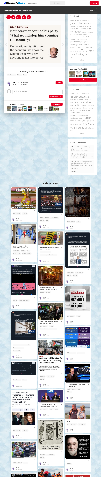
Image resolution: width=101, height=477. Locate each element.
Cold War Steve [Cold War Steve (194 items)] (87, 26)
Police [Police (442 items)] (78, 39)
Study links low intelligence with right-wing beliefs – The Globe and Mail (82, 156)
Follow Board (56, 104)
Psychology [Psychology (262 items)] (74, 45)
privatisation (17, 253)
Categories (33, 3)
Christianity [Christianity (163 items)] (80, 26)
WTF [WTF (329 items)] (72, 57)
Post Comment (55, 97)
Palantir (75, 275)
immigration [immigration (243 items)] (90, 32)
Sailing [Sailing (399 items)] (80, 47)
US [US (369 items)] (89, 55)
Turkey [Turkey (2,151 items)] (80, 54)
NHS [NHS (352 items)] (88, 37)
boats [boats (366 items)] (82, 20)
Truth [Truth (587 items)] (72, 54)
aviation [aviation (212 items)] (77, 20)
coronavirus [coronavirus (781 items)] (85, 28)
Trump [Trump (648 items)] (91, 50)
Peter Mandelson (24, 300)
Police (25, 463)
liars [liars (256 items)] (80, 37)
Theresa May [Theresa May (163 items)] (77, 51)
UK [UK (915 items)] (86, 54)
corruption (16, 251)
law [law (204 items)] (78, 37)
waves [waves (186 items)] (92, 55)
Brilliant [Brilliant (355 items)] (88, 24)
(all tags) (82, 60)
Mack (17, 218)
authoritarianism (45, 252)
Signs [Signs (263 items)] (87, 47)
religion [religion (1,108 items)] (87, 44)
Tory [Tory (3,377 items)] (84, 50)
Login (95, 3)
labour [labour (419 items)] (84, 34)
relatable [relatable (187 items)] (80, 45)
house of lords (44, 218)
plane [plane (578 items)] (72, 39)
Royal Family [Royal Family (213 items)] (73, 47)
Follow (59, 83)
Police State (43, 329)
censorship (43, 255)
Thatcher (25, 430)
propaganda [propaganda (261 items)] (84, 42)
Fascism (15, 348)
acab (68, 389)
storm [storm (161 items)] (72, 51)
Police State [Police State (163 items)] (84, 39)
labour (19, 75)
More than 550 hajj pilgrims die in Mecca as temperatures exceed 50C (80, 149)
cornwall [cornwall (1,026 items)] (74, 28)
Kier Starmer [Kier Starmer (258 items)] (78, 35)
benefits (27, 345)
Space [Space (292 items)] (92, 47)
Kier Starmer (11, 75)
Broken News (76, 389)
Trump (56, 409)
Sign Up (92, 10)
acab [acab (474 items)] (72, 20)
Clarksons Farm (71, 424)
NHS (28, 251)
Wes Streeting (26, 253)
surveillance (52, 329)
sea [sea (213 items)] (84, 47)
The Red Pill (21, 104)
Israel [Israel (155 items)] (71, 34)
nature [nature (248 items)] (84, 37)
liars (24, 75)
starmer (24, 213)
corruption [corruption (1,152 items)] (75, 31)
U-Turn (48, 292)
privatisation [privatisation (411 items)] (75, 42)
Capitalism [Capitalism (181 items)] (73, 26)
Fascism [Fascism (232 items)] (84, 32)
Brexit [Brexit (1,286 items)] (82, 23)
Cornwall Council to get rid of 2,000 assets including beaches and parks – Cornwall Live (82, 163)
